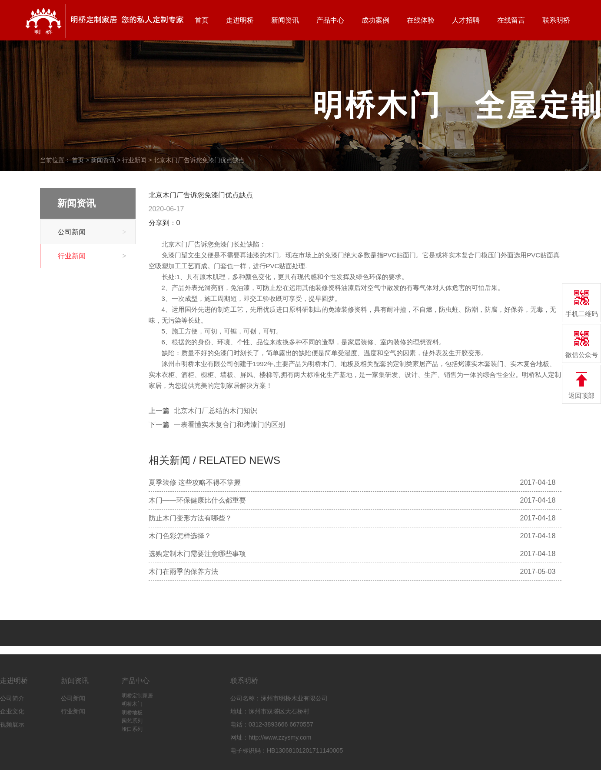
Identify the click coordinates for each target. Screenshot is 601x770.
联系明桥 (556, 20)
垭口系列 (132, 729)
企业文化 (12, 711)
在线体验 (421, 20)
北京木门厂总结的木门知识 (215, 410)
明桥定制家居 (137, 696)
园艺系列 (132, 721)
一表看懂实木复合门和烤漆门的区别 (229, 424)
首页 (202, 20)
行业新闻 (134, 160)
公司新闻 (92, 232)
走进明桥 (240, 20)
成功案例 (375, 20)
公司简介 (12, 698)
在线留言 (511, 20)
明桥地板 (132, 713)
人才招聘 (466, 20)
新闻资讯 (285, 20)
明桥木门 (132, 704)
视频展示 (12, 724)
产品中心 (330, 20)
